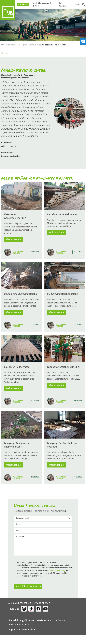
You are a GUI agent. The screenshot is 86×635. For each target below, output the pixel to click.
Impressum (14, 629)
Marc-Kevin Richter (18, 252)
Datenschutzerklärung (56, 570)
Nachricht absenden (27, 586)
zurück (6, 53)
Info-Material (62, 4)
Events (76, 4)
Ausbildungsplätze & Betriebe (42, 4)
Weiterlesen (12, 239)
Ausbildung (23, 4)
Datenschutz (29, 629)
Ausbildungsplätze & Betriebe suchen (29, 602)
